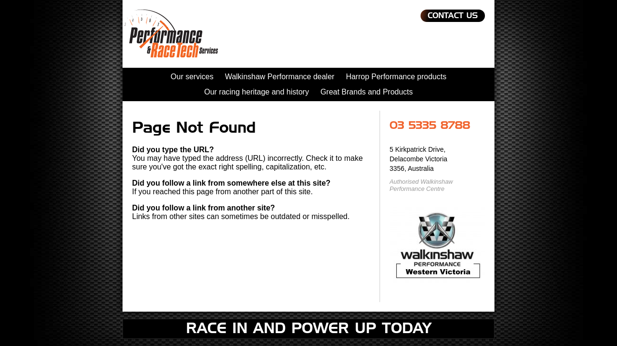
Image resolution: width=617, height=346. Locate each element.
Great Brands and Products (366, 92)
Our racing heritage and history (256, 92)
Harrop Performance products (396, 77)
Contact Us (453, 16)
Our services (192, 77)
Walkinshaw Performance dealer (280, 77)
